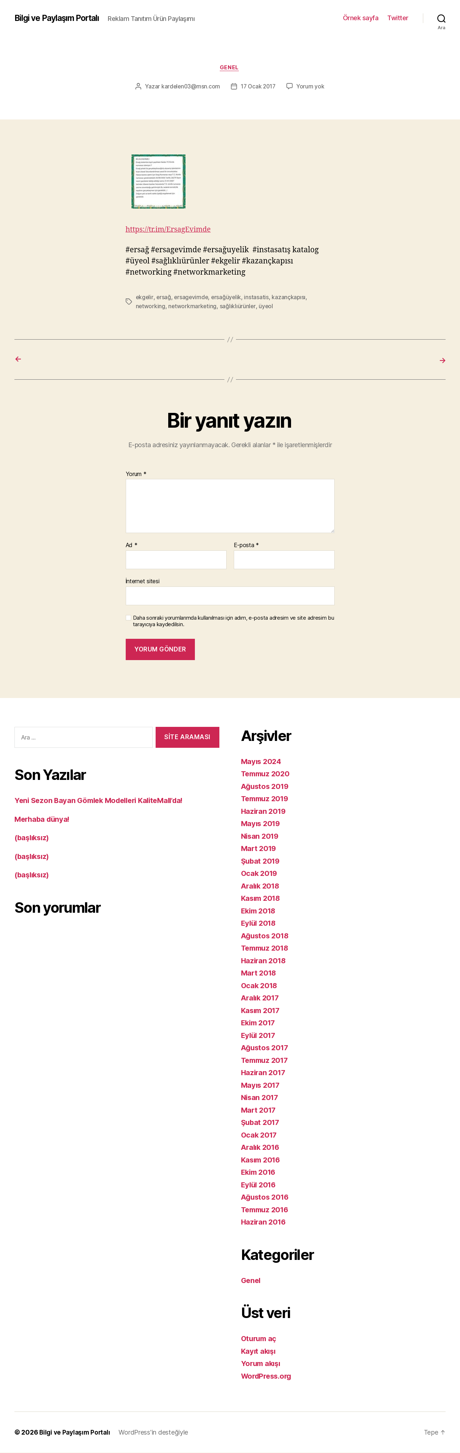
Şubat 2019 (261, 860)
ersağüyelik (228, 298)
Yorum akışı (262, 1363)
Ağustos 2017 (266, 1047)
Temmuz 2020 (267, 773)
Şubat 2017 (261, 1122)
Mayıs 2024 (262, 761)
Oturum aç (260, 1338)
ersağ (164, 298)
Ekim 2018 (260, 910)
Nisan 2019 (261, 836)
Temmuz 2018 (266, 948)
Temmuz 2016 (266, 1209)
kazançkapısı (291, 298)
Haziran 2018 (264, 960)
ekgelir (145, 298)
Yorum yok (312, 87)
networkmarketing (193, 306)
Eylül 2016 (259, 1184)
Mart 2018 (259, 973)
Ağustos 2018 (266, 935)
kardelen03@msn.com (190, 87)
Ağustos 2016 (266, 1197)
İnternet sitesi (143, 581)
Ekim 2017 (259, 1022)
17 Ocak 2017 (258, 87)
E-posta (246, 545)
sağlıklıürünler (238, 306)
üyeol (267, 306)
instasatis (258, 298)
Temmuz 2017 (266, 1060)
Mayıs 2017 (261, 1085)
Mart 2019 (259, 848)
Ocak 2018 (260, 985)
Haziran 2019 (264, 811)
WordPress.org (268, 1375)
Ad (132, 545)
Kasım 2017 (262, 1010)
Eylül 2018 (259, 923)
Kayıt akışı (259, 1351)
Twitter (397, 18)
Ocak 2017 (260, 1134)
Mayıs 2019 (261, 823)
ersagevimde (192, 298)
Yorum (136, 474)
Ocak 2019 (260, 873)
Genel (230, 68)
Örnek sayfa (361, 18)
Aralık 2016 (261, 1147)
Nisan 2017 (261, 1097)
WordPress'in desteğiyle (156, 1432)
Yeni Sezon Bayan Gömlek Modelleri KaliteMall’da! (104, 800)
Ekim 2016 (260, 1172)
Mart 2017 (259, 1109)
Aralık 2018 (261, 885)
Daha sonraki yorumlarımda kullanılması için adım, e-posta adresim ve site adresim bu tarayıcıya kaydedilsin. (233, 621)
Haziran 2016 (264, 1222)
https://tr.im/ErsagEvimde (171, 230)
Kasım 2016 (262, 1159)
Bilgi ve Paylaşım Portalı (60, 18)
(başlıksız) (33, 837)
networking (151, 306)
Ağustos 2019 (266, 786)
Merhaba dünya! (43, 819)
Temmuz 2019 (266, 798)
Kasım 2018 (262, 898)
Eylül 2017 (259, 1035)
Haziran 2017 (264, 1072)
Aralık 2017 (261, 998)
